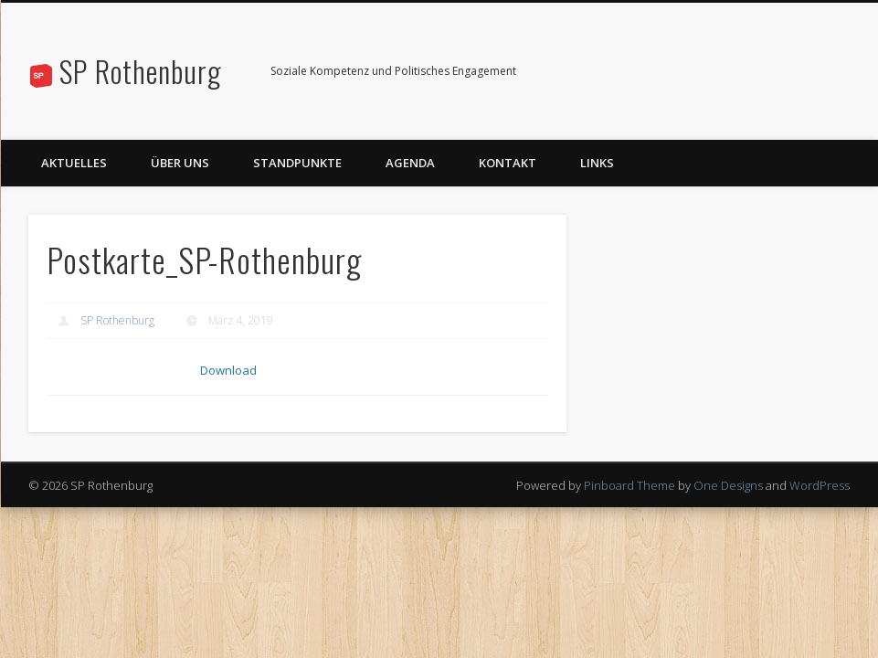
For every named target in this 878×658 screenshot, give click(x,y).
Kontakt (507, 162)
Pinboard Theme (629, 488)
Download (231, 372)
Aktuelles (74, 162)
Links (597, 162)
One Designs (728, 488)
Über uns (180, 162)
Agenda (410, 162)
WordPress (819, 488)
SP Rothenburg (140, 70)
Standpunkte (297, 162)
